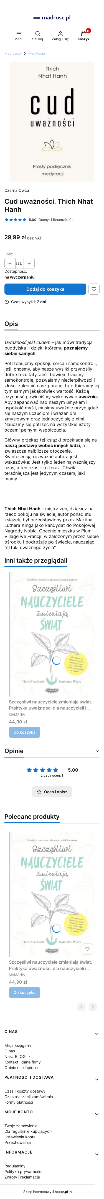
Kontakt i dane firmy (22, 1062)
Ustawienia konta (19, 1136)
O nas (9, 1051)
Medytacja (36, 53)
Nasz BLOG (15, 1056)
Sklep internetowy (45, 1192)
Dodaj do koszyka (45, 289)
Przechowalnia (17, 1142)
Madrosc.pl (13, 53)
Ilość (8, 253)
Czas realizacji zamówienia (28, 1096)
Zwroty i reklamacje (22, 1177)
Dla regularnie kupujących (28, 1131)
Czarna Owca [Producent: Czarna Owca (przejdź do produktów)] (16, 190)
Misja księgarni (17, 1045)
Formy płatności (18, 1102)
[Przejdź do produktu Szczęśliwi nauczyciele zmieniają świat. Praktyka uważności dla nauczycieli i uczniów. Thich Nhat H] (52, 634)
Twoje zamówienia (20, 1125)
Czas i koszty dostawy (24, 1091)
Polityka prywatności (23, 1171)
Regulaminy (15, 1166)
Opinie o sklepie (19, 1067)
